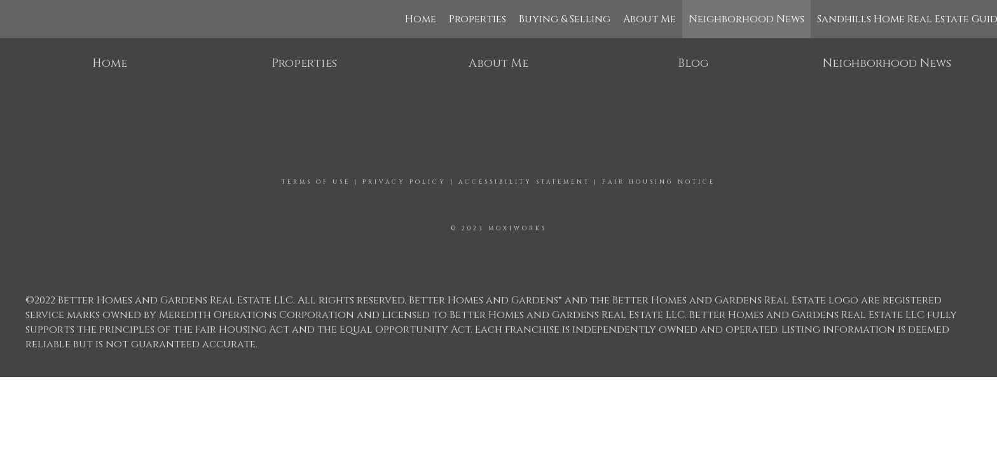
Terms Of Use (316, 182)
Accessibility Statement (524, 182)
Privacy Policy (404, 182)
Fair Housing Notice (658, 182)
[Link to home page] (16, 19)
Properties (477, 19)
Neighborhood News (746, 19)
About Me (649, 19)
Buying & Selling (564, 19)
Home (420, 19)
